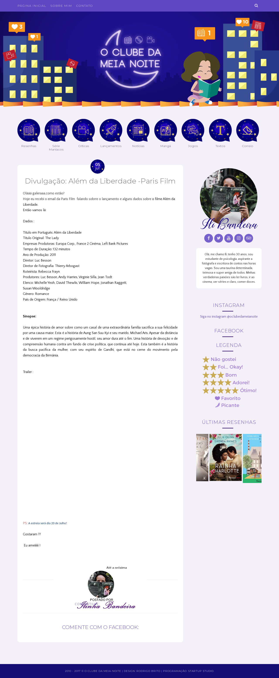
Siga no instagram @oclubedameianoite (229, 316)
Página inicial (31, 6)
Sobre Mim (61, 6)
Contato (84, 6)
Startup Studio (201, 671)
